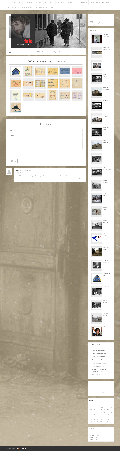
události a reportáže (105, 221)
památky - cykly (106, 128)
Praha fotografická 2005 (99, 353)
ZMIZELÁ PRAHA (105, 314)
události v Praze (82, 2)
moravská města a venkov (105, 103)
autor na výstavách (106, 35)
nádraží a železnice (105, 115)
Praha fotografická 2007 (99, 350)
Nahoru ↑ (24, 448)
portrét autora (17, 2)
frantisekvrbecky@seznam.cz (98, 23)
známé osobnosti (106, 328)
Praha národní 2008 (97, 360)
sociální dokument (106, 195)
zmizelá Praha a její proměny (44, 7)
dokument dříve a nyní (106, 48)
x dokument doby (27, 52)
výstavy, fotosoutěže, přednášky (33, 2)
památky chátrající (105, 141)
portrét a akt (106, 154)
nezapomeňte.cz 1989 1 (98, 366)
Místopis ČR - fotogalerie (106, 88)
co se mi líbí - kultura (13, 7)
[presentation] (21, 154)
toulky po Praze (61, 2)
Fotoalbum (105, 2)
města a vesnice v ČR (106, 75)
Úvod (8, 2)
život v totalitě (105, 301)
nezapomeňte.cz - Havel (99, 363)
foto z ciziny (106, 61)
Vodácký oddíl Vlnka (40, 52)
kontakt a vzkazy (49, 2)
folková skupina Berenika (99, 375)
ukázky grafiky (105, 235)
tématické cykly (105, 208)
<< (91, 405)
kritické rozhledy (95, 2)
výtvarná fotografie (105, 261)
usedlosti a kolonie (106, 248)
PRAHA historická (105, 181)
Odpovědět (78, 179)
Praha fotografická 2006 (99, 356)
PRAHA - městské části (107, 168)
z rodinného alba (106, 288)
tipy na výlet (71, 2)
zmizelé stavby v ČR (28, 7)
